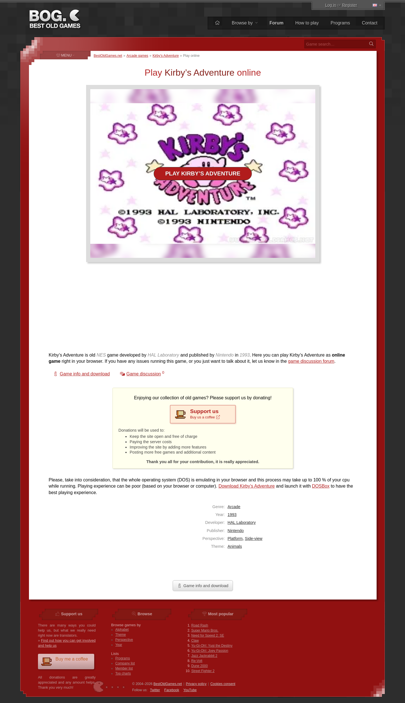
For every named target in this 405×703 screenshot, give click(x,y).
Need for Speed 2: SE (207, 635)
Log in (330, 5)
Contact (369, 23)
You (190, 690)
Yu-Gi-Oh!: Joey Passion (209, 651)
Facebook (171, 690)
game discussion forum (311, 361)
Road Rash (199, 625)
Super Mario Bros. (205, 630)
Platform (235, 538)
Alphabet (122, 630)
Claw (195, 641)
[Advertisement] (200, 310)
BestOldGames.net (108, 56)
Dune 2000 (199, 666)
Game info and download (202, 585)
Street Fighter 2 (203, 671)
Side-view (253, 538)
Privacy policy (196, 684)
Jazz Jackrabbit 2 (204, 656)
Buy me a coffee (64, 661)
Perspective (124, 640)
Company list (125, 663)
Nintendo (236, 530)
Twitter (155, 690)
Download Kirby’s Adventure (247, 486)
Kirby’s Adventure (165, 56)
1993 (232, 514)
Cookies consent (222, 684)
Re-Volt (196, 661)
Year (118, 645)
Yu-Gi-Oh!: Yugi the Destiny (212, 646)
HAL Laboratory (242, 522)
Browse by (245, 23)
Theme (120, 635)
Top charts (123, 673)
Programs (340, 23)
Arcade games (137, 56)
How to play (307, 23)
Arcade (234, 506)
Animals (235, 546)
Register (349, 5)
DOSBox (320, 486)
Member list (124, 668)
